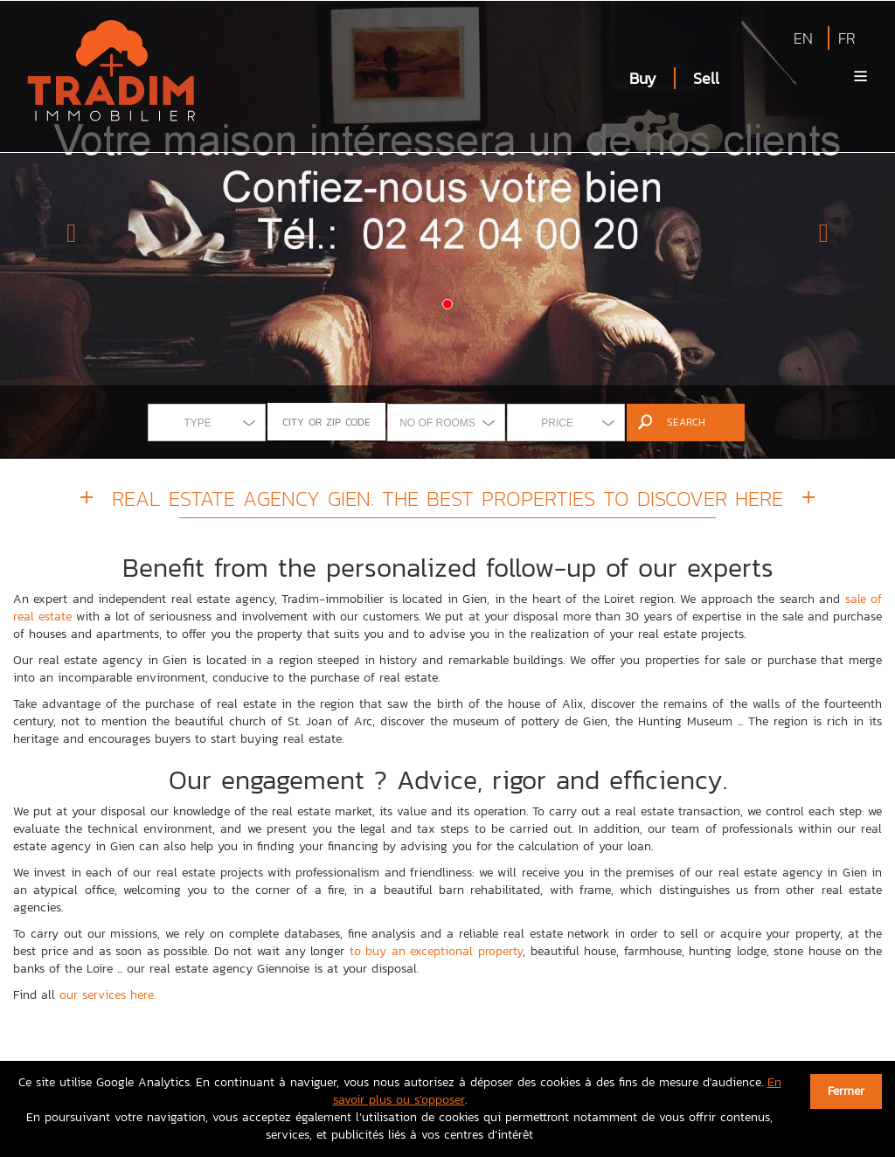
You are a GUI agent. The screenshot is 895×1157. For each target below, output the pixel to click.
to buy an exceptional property (436, 951)
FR (847, 38)
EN (803, 38)
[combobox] (207, 422)
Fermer (846, 1091)
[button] (67, 229)
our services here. (107, 995)
